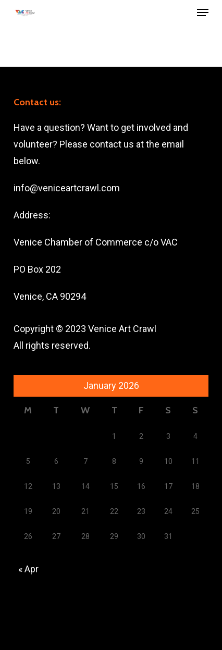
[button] (202, 12)
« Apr (28, 568)
